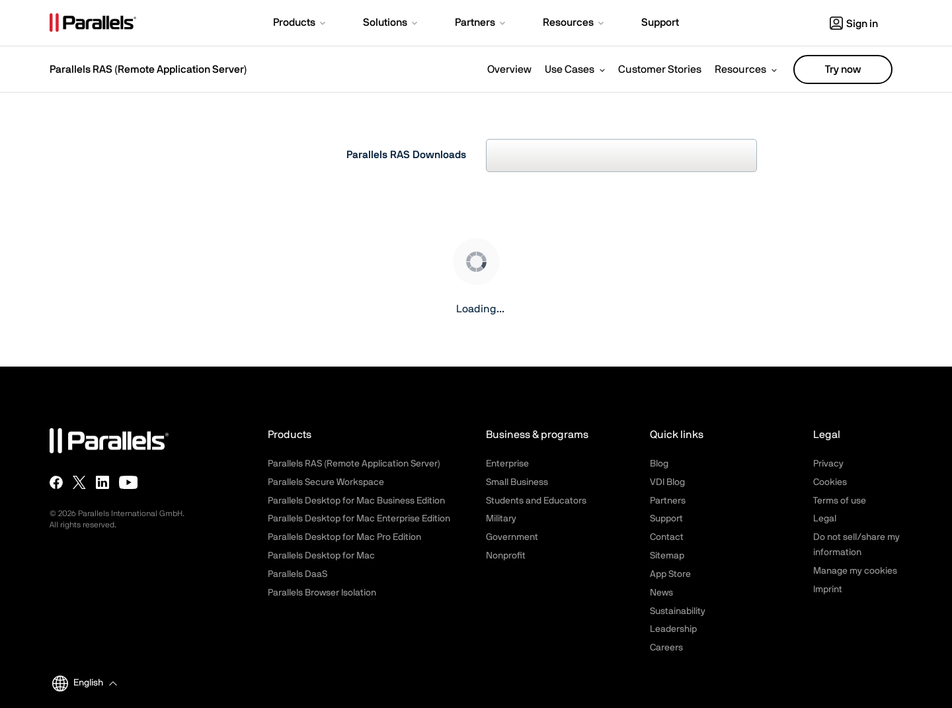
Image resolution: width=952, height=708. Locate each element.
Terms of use (839, 501)
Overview (509, 69)
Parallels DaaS (297, 574)
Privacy (828, 463)
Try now (843, 69)
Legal (824, 518)
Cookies (830, 482)
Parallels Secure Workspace (326, 482)
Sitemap (667, 555)
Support (666, 518)
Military (501, 518)
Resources (740, 69)
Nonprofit (506, 555)
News (661, 592)
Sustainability (677, 611)
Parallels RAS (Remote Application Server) (148, 69)
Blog (659, 463)
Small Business (517, 482)
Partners (668, 501)
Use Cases (569, 69)
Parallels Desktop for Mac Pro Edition (344, 537)
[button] (300, 24)
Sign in (854, 24)
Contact (667, 537)
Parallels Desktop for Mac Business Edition (356, 501)
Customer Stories (659, 69)
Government (512, 537)
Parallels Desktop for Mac (321, 555)
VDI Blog (667, 482)
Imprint (827, 589)
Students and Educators (536, 501)
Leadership (673, 629)
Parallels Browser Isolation (322, 592)
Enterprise (507, 463)
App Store (670, 574)
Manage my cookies (855, 571)
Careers (666, 647)
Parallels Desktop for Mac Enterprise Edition (359, 518)
